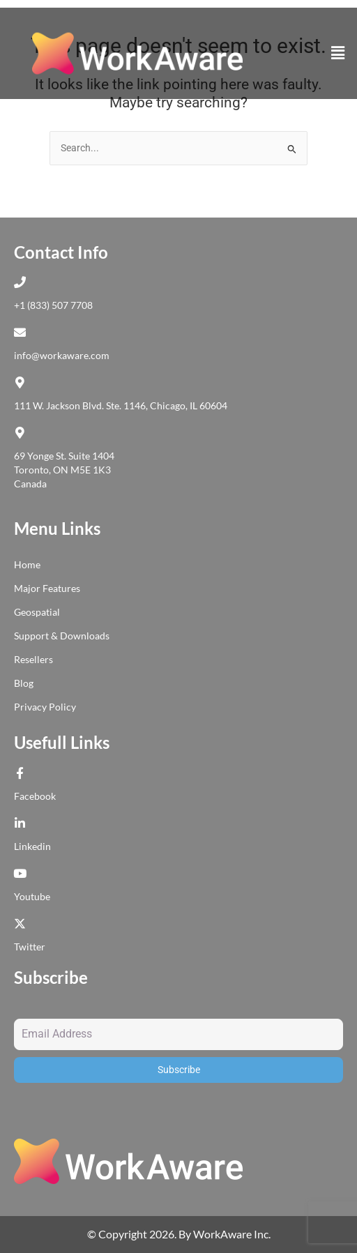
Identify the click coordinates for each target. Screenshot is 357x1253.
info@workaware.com (61, 355)
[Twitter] (23, 923)
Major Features (47, 588)
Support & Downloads (61, 635)
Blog (23, 683)
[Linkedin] (23, 823)
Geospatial (37, 612)
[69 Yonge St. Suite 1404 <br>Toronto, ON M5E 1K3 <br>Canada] (23, 433)
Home (27, 564)
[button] (338, 53)
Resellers (33, 659)
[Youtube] (23, 873)
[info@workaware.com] (23, 332)
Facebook (35, 796)
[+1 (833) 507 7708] (23, 282)
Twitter (29, 946)
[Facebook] (23, 773)
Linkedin (32, 846)
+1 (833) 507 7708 (53, 305)
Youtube (32, 896)
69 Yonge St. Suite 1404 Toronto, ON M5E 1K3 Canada (64, 469)
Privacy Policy (45, 707)
